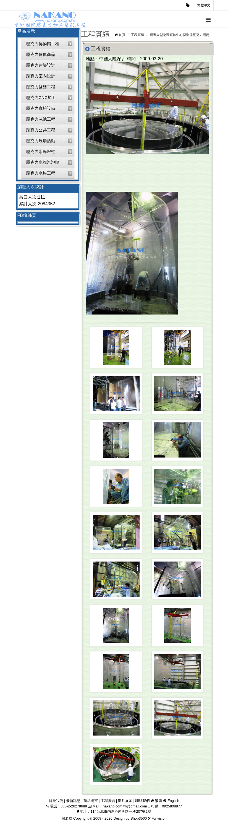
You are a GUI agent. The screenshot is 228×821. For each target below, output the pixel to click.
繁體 (158, 801)
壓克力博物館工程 (42, 43)
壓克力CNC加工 (41, 97)
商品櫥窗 (90, 801)
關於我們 (56, 801)
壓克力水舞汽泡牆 (42, 162)
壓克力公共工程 (40, 130)
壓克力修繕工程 (40, 86)
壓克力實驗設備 (40, 108)
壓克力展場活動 (40, 140)
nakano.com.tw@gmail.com (125, 806)
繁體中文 (204, 5)
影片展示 (125, 801)
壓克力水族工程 (40, 173)
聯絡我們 (142, 801)
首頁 (122, 35)
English (173, 801)
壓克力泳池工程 (40, 119)
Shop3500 (138, 818)
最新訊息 (73, 801)
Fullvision (158, 818)
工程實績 (137, 35)
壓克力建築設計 (40, 65)
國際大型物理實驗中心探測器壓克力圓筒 (179, 35)
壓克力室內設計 (40, 76)
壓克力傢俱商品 (40, 54)
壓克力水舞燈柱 (40, 151)
